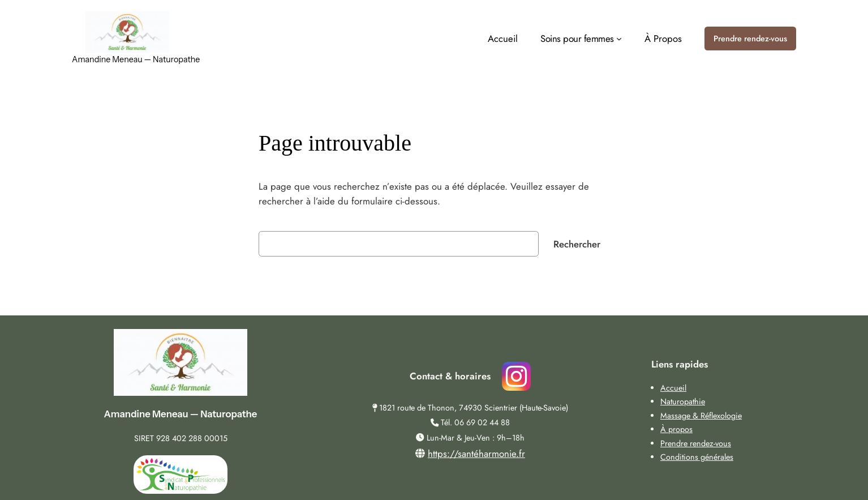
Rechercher (576, 244)
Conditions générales (696, 457)
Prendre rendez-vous (750, 38)
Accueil (673, 388)
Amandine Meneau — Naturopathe (136, 59)
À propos (676, 429)
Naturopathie (682, 401)
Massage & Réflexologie (701, 415)
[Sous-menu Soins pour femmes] (581, 38)
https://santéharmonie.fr (476, 453)
